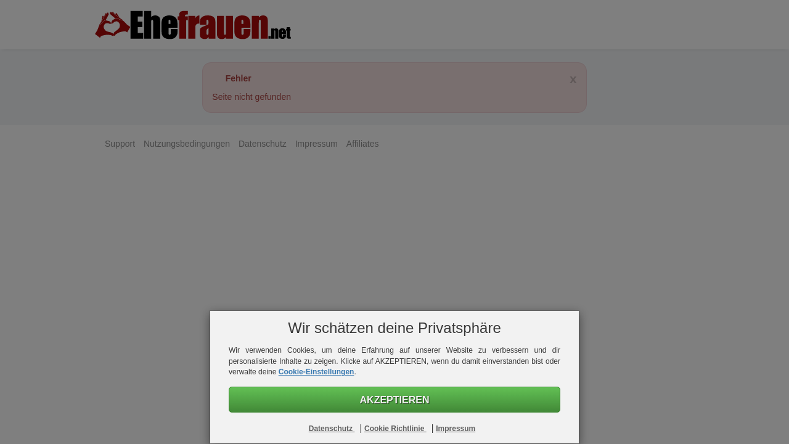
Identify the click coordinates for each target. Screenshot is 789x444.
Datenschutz (332, 428)
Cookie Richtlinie (395, 428)
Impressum (455, 428)
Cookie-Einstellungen (316, 372)
